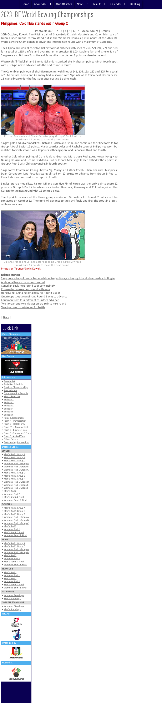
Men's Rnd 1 (10, 572)
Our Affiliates (64, 4)
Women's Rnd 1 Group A (16, 463)
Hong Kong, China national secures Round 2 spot (30, 293)
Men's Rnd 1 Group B (14, 457)
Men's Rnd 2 (10, 491)
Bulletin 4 (9, 409)
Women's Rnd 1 (12, 575)
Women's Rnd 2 (12, 494)
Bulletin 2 (9, 402)
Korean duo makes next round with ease (25, 289)
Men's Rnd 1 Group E (14, 476)
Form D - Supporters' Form (17, 433)
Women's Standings (14, 595)
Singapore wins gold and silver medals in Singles (30, 278)
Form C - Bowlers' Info (15, 430)
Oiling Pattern (11, 439)
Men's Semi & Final (14, 497)
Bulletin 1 (9, 399)
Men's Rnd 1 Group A (14, 454)
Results (98, 4)
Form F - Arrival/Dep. (14, 436)
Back (6, 317)
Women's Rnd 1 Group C (16, 470)
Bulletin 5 (9, 412)
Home (25, 4)
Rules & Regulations (14, 418)
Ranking (135, 4)
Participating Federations (16, 442)
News (82, 4)
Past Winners (10, 390)
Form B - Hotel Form (14, 424)
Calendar (117, 4)
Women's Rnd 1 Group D (16, 482)
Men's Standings (12, 598)
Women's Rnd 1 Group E (16, 485)
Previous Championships (16, 387)
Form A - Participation (15, 421)
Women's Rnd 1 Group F (16, 488)
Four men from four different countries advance (30, 300)
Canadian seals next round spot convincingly (28, 285)
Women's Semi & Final (15, 500)
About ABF (42, 4)
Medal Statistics (12, 396)
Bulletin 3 (9, 406)
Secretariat (9, 381)
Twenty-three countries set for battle (23, 307)
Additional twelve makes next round (23, 282)
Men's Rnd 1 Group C (14, 461)
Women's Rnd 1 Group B (16, 467)
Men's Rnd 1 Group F (14, 479)
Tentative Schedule (13, 384)
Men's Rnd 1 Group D (14, 473)
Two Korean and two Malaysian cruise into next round (33, 303)
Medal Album (89, 31)
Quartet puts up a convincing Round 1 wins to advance (34, 296)
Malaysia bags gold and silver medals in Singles (87, 278)
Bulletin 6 (9, 415)
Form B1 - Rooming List (16, 427)
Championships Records (16, 393)
